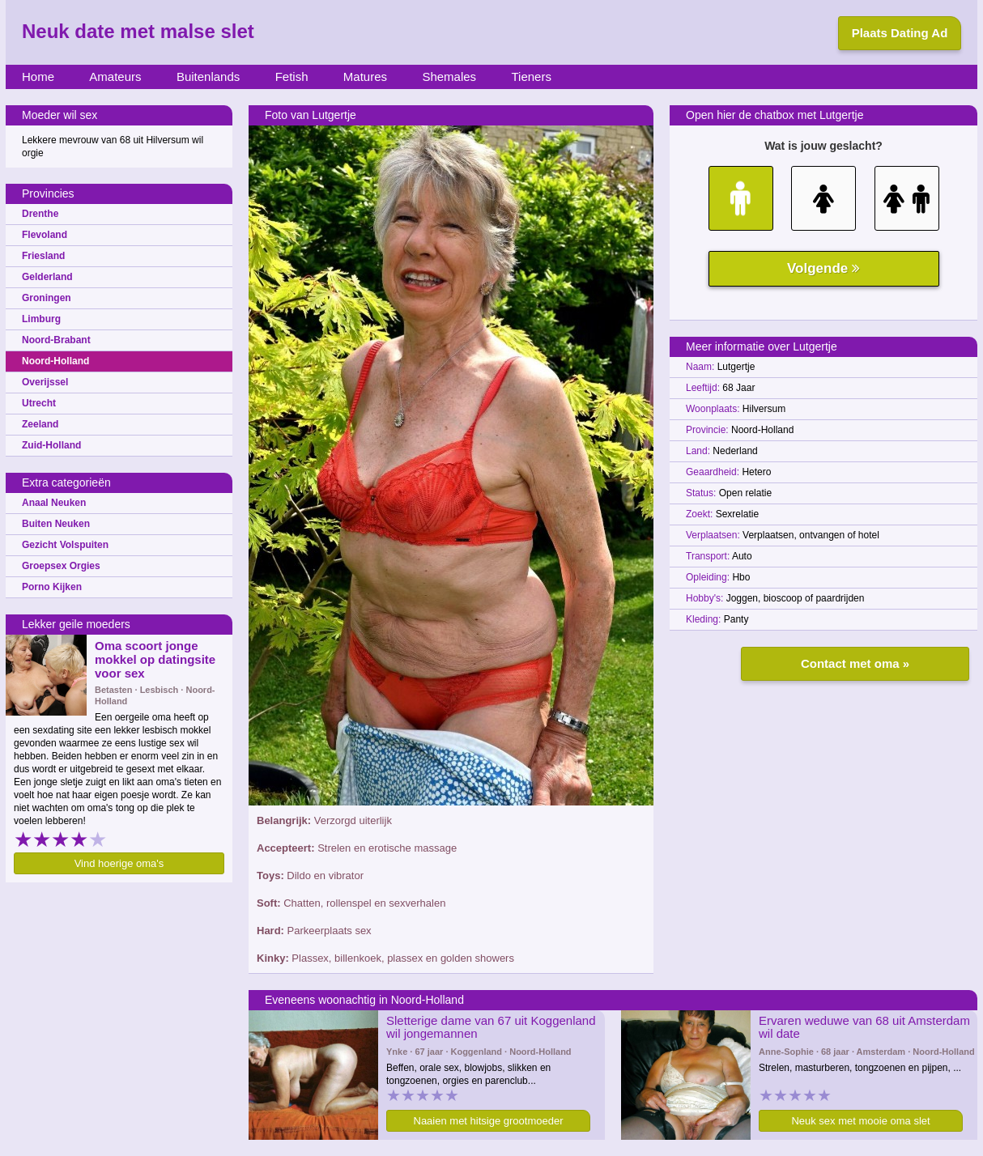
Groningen (46, 298)
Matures (365, 76)
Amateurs (115, 76)
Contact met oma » (855, 663)
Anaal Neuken (54, 502)
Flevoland (44, 234)
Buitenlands (208, 76)
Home (38, 76)
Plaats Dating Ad (900, 33)
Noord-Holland (55, 361)
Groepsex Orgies (61, 566)
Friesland (43, 255)
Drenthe (40, 213)
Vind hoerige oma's (119, 863)
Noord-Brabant (56, 340)
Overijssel (45, 382)
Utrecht (39, 403)
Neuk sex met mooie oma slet (860, 1121)
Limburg (41, 319)
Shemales (449, 76)
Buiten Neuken (56, 523)
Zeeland (40, 424)
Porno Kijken (52, 587)
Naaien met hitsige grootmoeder (489, 1121)
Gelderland (47, 277)
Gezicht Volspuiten (65, 544)
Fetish (292, 76)
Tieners (531, 76)
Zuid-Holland (51, 445)
